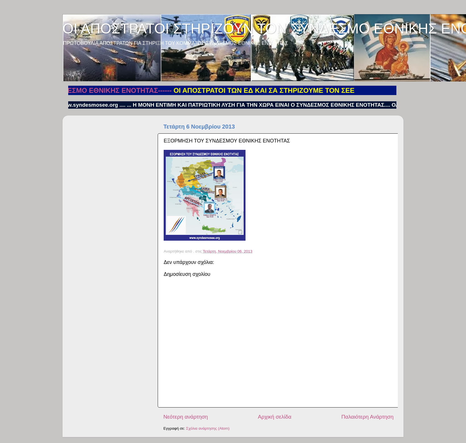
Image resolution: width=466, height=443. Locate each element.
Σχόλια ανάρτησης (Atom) (208, 428)
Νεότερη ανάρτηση (185, 417)
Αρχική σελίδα (275, 417)
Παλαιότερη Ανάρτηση (367, 417)
